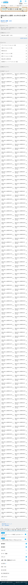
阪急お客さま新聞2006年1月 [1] (20, 497)
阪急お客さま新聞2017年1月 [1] (7, 262)
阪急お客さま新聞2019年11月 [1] (7, 196)
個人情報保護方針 (5, 573)
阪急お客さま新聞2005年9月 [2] (20, 505)
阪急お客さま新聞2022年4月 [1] (20, 137)
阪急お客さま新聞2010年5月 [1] (20, 415)
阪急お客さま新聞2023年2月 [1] (7, 125)
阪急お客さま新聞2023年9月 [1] (20, 110)
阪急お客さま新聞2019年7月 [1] (7, 204)
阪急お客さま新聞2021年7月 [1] (7, 157)
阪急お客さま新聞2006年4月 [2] (7, 493)
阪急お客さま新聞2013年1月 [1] (7, 356)
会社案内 (3, 563)
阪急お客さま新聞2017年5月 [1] (7, 254)
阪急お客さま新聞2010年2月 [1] (7, 423)
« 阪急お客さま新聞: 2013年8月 (7, 583)
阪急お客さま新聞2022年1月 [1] (7, 145)
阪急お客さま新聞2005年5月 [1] (20, 513)
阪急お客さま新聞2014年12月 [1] (20, 309)
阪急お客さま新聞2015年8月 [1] (20, 294)
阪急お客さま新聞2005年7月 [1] (20, 509)
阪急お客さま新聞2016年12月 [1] (20, 262)
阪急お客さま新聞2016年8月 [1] (20, 270)
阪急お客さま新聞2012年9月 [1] (7, 364)
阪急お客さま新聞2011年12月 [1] (20, 380)
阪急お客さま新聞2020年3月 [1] (7, 188)
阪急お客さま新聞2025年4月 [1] (7, 74)
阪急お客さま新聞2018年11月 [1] (7, 219)
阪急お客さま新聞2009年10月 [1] (7, 431)
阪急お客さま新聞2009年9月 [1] (20, 431)
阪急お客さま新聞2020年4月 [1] (20, 184)
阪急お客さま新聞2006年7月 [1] (20, 486)
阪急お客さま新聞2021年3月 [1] (7, 164)
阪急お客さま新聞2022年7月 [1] (7, 133)
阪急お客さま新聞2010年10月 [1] (20, 407)
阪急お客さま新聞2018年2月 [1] (20, 235)
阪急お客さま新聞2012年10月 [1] (20, 360)
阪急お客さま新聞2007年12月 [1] (7, 458)
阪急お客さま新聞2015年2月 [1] (20, 305)
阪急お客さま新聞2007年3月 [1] (20, 470)
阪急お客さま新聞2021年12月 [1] (20, 145)
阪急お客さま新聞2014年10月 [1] (20, 313)
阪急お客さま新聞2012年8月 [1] (20, 364)
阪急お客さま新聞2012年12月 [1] (20, 356)
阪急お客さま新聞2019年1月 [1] (7, 215)
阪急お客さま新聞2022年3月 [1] (7, 141)
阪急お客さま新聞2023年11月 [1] (20, 106)
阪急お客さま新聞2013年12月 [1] (20, 333)
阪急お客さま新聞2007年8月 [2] (7, 466)
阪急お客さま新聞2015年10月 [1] (20, 290)
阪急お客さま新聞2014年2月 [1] (20, 329)
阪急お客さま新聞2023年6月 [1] (7, 117)
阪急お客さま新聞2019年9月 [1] (7, 200)
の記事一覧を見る (23, 38)
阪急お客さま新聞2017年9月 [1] (7, 247)
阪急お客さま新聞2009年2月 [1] (7, 446)
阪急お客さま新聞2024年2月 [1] (7, 102)
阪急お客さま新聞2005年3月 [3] (20, 517)
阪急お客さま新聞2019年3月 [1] (7, 211)
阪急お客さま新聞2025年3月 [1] (20, 74)
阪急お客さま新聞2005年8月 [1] (7, 509)
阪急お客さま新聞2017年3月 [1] (7, 258)
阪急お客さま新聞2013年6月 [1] (20, 345)
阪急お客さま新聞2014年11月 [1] (7, 313)
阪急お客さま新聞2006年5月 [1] (20, 489)
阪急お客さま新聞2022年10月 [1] (20, 125)
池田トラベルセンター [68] (6, 53)
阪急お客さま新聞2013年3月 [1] (7, 352)
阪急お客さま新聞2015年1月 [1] (7, 309)
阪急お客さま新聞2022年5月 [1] (7, 137)
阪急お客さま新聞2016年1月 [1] (7, 286)
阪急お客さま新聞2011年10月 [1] (20, 384)
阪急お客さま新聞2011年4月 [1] (20, 395)
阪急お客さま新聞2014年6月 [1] (20, 321)
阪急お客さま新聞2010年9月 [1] (7, 411)
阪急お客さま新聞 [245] (6, 59)
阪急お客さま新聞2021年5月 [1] (7, 161)
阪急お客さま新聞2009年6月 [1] (7, 439)
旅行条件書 (3, 570)
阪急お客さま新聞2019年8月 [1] (20, 200)
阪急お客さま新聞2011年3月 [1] (7, 399)
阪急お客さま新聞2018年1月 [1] (7, 239)
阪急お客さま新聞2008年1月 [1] (20, 454)
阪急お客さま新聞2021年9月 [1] (7, 153)
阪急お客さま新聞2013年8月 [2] (20, 341)
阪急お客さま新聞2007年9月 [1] (20, 462)
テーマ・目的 (4, 553)
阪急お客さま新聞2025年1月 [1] (20, 78)
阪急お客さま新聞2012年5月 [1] (7, 372)
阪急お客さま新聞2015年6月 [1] (20, 298)
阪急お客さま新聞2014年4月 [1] (20, 325)
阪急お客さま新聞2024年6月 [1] (7, 94)
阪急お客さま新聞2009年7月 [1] (20, 435)
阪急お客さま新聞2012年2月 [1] (20, 376)
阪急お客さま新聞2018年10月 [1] (20, 219)
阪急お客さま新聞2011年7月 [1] (7, 392)
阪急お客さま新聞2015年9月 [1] (7, 294)
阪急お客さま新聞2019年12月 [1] (20, 192)
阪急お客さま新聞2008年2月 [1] (7, 454)
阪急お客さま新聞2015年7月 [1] (7, 298)
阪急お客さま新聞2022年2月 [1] (20, 141)
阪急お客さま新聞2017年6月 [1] (20, 251)
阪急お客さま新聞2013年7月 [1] (7, 345)
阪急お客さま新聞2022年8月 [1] (20, 129)
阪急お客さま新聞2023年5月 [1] (20, 117)
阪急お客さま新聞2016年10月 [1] (20, 266)
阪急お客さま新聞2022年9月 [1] (7, 129)
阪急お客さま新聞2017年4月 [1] (20, 254)
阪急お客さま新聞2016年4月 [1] (20, 278)
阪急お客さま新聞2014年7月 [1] (7, 321)
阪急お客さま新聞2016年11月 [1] (7, 266)
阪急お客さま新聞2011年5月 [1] (7, 395)
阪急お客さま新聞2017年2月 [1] (20, 258)
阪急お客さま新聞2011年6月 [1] (20, 392)
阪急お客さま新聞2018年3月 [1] (7, 235)
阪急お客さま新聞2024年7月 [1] (20, 90)
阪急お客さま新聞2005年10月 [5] (7, 505)
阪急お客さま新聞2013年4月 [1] (20, 348)
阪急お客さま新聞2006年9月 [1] (20, 482)
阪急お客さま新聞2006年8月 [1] (7, 486)
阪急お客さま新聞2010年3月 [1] (20, 419)
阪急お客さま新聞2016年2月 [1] (20, 282)
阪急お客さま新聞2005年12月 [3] (7, 501)
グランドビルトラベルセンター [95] (8, 45)
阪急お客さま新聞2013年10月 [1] (20, 337)
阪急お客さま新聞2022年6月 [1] (20, 133)
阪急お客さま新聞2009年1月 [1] (20, 446)
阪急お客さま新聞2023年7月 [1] (20, 114)
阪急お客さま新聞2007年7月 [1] (20, 466)
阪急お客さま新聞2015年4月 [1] (20, 301)
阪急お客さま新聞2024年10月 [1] (7, 86)
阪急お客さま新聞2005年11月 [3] (20, 501)
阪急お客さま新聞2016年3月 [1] (7, 282)
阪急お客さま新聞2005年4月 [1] (7, 517)
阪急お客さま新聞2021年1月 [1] (7, 168)
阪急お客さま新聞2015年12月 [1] (20, 286)
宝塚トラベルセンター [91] (6, 48)
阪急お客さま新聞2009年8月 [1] (7, 435)
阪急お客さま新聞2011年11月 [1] (7, 384)
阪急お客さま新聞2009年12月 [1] (7, 427)
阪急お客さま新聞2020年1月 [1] (7, 192)
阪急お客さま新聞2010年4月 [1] (7, 419)
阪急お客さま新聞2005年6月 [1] (7, 513)
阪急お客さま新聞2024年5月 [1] (20, 94)
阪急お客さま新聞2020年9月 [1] (7, 176)
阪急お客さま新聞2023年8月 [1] (7, 114)
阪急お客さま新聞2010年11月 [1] (7, 407)
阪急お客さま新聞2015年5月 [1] (7, 301)
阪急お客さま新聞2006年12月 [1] (7, 478)
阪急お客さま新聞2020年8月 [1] (20, 176)
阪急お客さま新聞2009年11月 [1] (20, 427)
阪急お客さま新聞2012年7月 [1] (7, 368)
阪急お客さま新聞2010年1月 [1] (20, 423)
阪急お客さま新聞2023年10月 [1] (7, 110)
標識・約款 (3, 566)
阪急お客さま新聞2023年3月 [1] (20, 121)
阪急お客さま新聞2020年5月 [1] (7, 184)
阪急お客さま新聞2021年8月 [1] (20, 153)
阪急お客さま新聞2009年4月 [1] (7, 442)
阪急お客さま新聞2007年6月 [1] (7, 470)
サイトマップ (4, 580)
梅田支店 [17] (4, 50)
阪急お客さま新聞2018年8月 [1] (20, 223)
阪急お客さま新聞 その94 (6, 20)
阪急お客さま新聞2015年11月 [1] (7, 290)
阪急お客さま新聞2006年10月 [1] (7, 482)
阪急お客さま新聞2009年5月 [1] (20, 439)
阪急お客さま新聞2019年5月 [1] (7, 207)
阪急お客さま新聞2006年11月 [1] (20, 478)
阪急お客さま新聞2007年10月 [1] (7, 462)
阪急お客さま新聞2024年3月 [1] (20, 98)
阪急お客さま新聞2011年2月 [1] (20, 399)
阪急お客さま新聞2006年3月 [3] (20, 493)
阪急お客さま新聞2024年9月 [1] (20, 86)
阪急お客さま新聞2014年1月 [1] (7, 333)
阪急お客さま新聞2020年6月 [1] (20, 180)
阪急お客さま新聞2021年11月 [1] (7, 149)
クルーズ (3, 550)
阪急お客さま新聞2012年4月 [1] (20, 372)
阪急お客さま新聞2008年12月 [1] (7, 450)
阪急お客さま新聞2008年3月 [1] (20, 450)
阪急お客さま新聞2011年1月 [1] (7, 403)
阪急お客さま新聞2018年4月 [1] (20, 231)
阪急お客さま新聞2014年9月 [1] (7, 317)
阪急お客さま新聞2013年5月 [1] (7, 348)
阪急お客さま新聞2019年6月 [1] (20, 204)
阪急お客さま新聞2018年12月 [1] (20, 215)
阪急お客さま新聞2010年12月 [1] (20, 403)
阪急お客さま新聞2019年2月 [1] (20, 211)
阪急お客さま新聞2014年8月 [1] (20, 317)
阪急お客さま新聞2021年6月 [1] (20, 157)
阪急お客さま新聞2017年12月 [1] (20, 239)
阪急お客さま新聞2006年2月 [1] (7, 497)
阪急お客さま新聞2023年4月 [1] (7, 121)
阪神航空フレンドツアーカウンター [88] (9, 61)
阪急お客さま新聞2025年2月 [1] (7, 78)
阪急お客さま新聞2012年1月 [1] (7, 380)
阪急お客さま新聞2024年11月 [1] (20, 82)
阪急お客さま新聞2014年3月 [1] (7, 329)
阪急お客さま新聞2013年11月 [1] (7, 337)
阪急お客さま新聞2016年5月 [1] (7, 278)
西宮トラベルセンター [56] (6, 56)
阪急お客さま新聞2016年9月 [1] (7, 270)
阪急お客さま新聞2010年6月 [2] (7, 415)
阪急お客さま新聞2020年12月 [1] (20, 168)
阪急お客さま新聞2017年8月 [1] (20, 247)
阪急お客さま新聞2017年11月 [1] (7, 243)
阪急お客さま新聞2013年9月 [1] (7, 341)
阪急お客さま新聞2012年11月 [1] (7, 360)
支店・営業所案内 (5, 525)
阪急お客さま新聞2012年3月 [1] (7, 376)
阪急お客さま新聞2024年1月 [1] (20, 102)
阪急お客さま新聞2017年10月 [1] (20, 243)
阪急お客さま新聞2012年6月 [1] (20, 368)
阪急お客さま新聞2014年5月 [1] (7, 325)
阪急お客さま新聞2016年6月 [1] (20, 274)
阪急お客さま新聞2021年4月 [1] (20, 161)
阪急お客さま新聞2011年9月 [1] (7, 388)
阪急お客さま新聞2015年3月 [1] (7, 305)
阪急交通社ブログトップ (7, 523)
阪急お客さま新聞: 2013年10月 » (21, 583)
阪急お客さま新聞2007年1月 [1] (20, 474)
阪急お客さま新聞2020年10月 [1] (20, 172)
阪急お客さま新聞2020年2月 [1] (20, 188)
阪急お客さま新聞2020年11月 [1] (7, 172)
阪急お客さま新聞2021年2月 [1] (20, 164)
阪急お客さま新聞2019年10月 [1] (20, 196)
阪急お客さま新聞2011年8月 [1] (20, 388)
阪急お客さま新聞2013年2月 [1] (20, 352)
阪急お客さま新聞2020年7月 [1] (7, 180)
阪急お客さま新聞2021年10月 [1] (20, 149)
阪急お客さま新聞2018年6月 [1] (20, 227)
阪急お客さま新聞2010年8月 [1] (20, 411)
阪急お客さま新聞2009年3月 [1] (20, 442)
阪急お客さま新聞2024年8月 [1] (7, 90)
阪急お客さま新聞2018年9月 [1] (7, 223)
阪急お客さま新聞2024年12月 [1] (7, 82)
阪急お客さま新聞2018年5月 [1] (7, 231)
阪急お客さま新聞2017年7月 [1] (7, 251)
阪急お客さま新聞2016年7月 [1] (7, 274)
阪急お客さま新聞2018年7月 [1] (7, 227)
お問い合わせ (4, 576)
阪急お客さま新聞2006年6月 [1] (7, 489)
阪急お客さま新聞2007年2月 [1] (7, 474)
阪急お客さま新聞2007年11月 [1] (20, 458)
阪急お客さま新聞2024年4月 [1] (7, 98)
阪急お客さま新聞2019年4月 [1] (20, 207)
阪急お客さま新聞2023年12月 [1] (7, 106)
